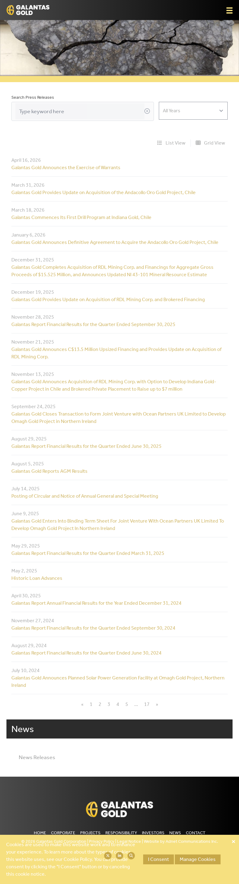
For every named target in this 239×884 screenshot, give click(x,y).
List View (171, 143)
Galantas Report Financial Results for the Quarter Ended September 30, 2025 (93, 324)
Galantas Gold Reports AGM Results (49, 471)
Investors (153, 832)
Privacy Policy (101, 841)
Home (40, 832)
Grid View (210, 143)
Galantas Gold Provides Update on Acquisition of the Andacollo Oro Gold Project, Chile (103, 192)
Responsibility (121, 832)
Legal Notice (129, 841)
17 (147, 704)
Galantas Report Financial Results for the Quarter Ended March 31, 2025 (87, 553)
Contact (196, 832)
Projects (90, 832)
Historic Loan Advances (36, 578)
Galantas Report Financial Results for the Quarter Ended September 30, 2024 (93, 628)
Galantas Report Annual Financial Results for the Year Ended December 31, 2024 (96, 603)
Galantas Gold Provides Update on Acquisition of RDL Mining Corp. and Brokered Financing (108, 299)
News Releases (37, 757)
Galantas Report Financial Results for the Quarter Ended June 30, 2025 (86, 446)
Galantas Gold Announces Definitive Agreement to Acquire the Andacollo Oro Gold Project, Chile (114, 242)
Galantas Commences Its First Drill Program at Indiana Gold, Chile (81, 217)
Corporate (63, 832)
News (175, 832)
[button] (229, 10)
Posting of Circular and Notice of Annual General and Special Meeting (84, 496)
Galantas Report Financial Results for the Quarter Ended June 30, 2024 (86, 653)
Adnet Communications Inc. (192, 841)
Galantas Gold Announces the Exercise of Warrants (65, 167)
